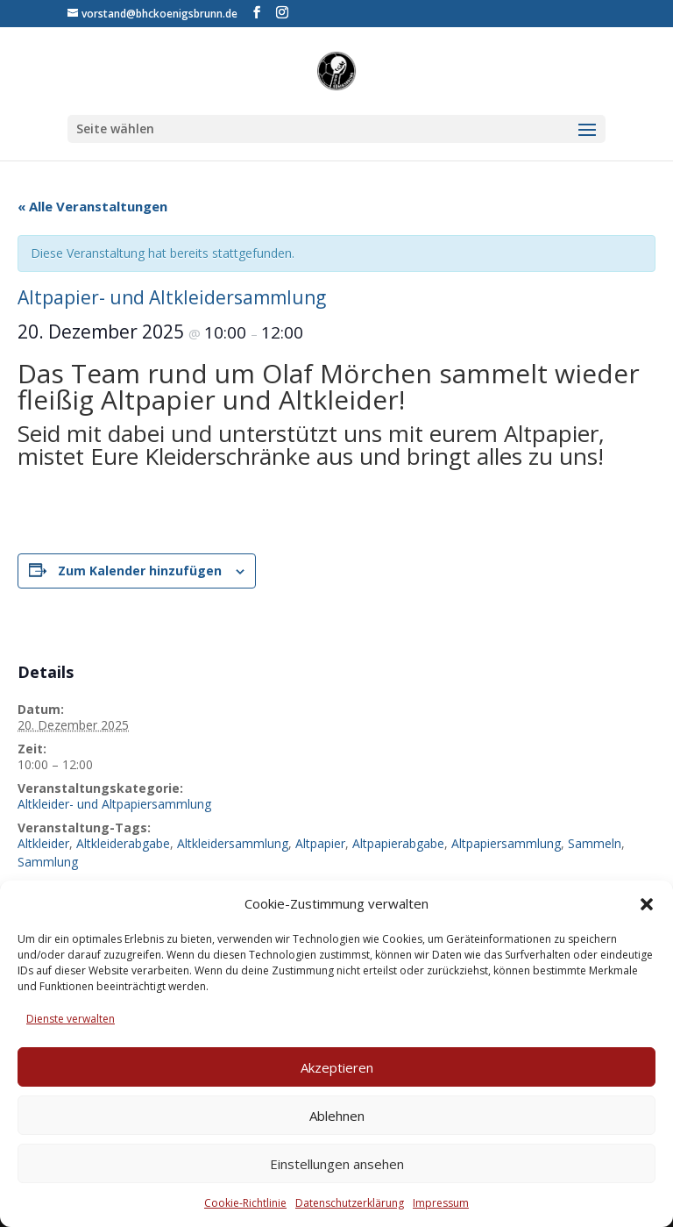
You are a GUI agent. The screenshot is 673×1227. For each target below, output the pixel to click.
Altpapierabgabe (398, 843)
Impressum (441, 1202)
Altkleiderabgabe (123, 843)
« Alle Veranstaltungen (92, 206)
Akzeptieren (337, 1067)
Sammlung (48, 861)
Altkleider (43, 843)
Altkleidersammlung (232, 843)
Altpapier (320, 843)
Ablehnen (337, 1115)
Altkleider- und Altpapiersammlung (114, 803)
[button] (646, 904)
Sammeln (594, 843)
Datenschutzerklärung (349, 1202)
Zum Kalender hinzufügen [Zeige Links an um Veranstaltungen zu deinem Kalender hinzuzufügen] (140, 570)
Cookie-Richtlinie (245, 1202)
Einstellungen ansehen (337, 1164)
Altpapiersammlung (506, 843)
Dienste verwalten (70, 1018)
